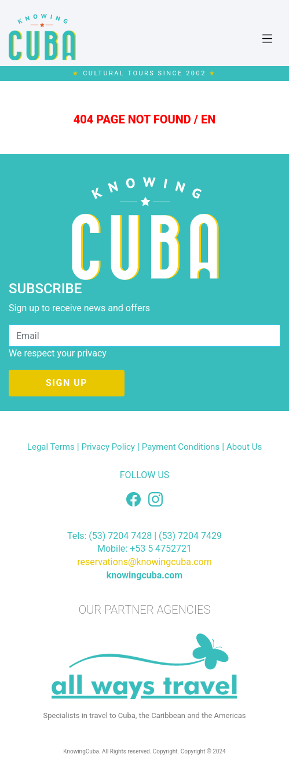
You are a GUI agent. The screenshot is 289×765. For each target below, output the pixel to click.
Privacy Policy (108, 447)
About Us (244, 447)
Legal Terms (51, 447)
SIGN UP (66, 382)
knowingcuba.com (144, 575)
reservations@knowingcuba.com (144, 561)
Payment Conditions (181, 447)
